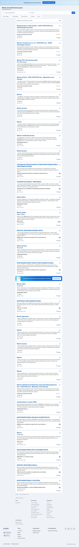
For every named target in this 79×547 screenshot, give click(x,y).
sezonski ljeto (49, 504)
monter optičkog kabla (35, 509)
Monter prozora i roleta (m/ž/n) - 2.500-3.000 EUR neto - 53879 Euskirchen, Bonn (35, 26)
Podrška (19, 536)
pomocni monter (34, 515)
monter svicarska (34, 502)
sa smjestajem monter (35, 512)
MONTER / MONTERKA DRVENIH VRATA (30, 230)
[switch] (60, 20)
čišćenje (48, 509)
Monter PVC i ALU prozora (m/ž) (27, 60)
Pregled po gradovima (19, 523)
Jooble (74, 544)
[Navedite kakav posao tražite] (15, 12)
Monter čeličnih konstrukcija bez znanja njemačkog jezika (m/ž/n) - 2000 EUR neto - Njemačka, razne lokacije (37, 386)
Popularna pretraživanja (52, 530)
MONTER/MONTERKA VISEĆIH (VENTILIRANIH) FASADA (35, 263)
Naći (73, 12)
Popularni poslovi (19, 522)
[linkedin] (74, 529)
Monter (19, 94)
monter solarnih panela (35, 504)
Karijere (19, 534)
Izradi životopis (56, 278)
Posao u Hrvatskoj (21, 538)
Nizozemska (18, 502)
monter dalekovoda (34, 505)
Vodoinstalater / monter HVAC (27, 402)
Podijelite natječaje (36, 530)
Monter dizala (21, 212)
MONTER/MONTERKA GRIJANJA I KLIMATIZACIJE (33, 417)
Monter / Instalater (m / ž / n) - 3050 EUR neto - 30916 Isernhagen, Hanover (34, 44)
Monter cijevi (21, 284)
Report (58, 37)
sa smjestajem (49, 505)
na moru (48, 502)
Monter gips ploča (23, 316)
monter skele (33, 507)
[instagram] (68, 529)
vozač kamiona (49, 515)
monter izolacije (34, 517)
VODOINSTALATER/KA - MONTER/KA (29, 182)
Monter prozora (22, 108)
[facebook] (65, 529)
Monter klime (21, 197)
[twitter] (71, 529)
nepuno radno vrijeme (50, 517)
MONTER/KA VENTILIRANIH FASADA (29, 301)
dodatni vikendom (50, 507)
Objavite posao (36, 532)
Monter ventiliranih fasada (25, 135)
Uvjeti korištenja (6, 544)
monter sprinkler (34, 510)
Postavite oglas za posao (48, 2)
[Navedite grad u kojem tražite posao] (41, 12)
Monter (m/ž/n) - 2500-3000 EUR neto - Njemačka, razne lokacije (35, 78)
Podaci (19, 532)
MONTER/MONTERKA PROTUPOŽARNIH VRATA (32, 450)
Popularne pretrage (20, 498)
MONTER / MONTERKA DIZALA (27, 465)
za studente (49, 512)
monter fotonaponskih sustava (36, 514)
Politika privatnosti (15, 544)
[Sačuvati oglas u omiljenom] (60, 26)
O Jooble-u (20, 530)
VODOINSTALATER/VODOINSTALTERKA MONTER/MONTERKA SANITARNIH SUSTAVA (37, 165)
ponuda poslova (49, 510)
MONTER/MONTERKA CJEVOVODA (28, 480)
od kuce (48, 514)
